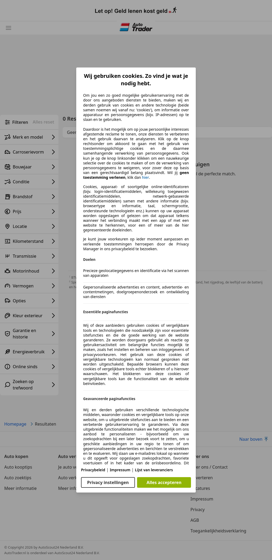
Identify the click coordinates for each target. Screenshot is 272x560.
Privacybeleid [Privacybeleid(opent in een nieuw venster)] (93, 469)
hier (145, 177)
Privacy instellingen (108, 482)
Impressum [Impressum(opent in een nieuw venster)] (120, 469)
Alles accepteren (164, 482)
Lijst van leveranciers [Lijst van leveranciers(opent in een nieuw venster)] (154, 469)
